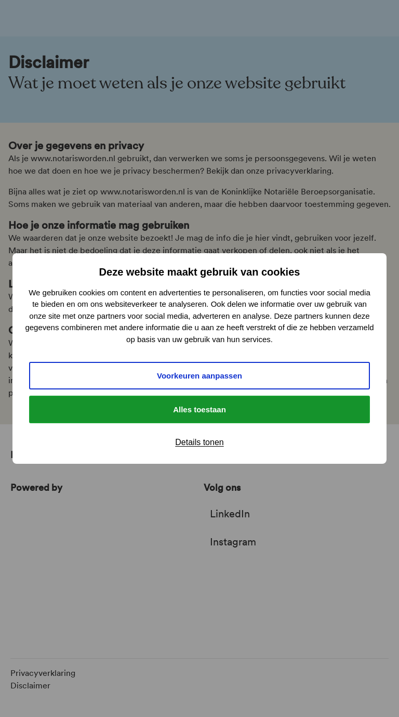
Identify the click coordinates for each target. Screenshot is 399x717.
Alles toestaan (199, 409)
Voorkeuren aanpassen (199, 375)
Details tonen (199, 442)
